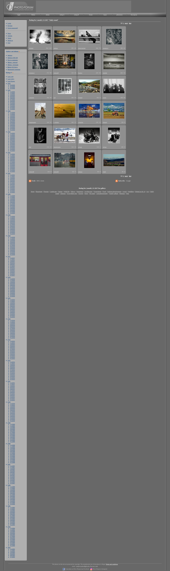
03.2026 (12, 85)
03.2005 (12, 521)
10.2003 (12, 552)
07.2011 (12, 390)
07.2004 (12, 536)
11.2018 (12, 239)
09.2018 (12, 242)
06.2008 (12, 454)
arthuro (56, 48)
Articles (10, 35)
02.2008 (12, 461)
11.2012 (12, 363)
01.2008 (12, 462)
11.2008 (12, 446)
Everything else (72, 193)
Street (32, 191)
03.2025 (12, 106)
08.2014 (12, 326)
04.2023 (12, 146)
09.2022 (12, 159)
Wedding (131, 191)
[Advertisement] (83, 6)
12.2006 (12, 486)
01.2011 (12, 400)
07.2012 (12, 370)
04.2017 (12, 270)
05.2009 (12, 435)
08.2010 (12, 410)
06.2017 (12, 267)
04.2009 (12, 437)
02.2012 (12, 377)
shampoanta (32, 122)
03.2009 (12, 438)
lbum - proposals (13, 65)
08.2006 (12, 493)
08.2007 (12, 472)
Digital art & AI (140, 191)
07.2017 (12, 266)
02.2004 (12, 544)
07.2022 (12, 162)
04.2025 (12, 104)
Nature (60, 191)
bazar (105, 15)
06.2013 (12, 350)
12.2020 (12, 195)
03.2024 (12, 126)
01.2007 (12, 483)
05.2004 (12, 539)
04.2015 (12, 312)
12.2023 (12, 133)
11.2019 (12, 218)
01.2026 (12, 88)
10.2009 (12, 427)
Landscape (53, 191)
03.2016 (12, 293)
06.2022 (12, 163)
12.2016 (12, 279)
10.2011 (12, 386)
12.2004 (12, 528)
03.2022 (12, 168)
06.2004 (12, 537)
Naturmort (80, 191)
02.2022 (12, 170)
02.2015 (12, 315)
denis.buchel (81, 48)
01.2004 (12, 545)
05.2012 (12, 373)
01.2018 (12, 254)
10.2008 (12, 448)
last (130, 23)
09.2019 (12, 221)
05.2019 (12, 227)
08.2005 (12, 514)
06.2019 (12, 226)
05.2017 (12, 269)
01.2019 (12, 233)
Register (10, 25)
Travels (80, 193)
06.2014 (12, 330)
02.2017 (12, 273)
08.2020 (12, 202)
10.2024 (12, 115)
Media (33, 15)
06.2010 (12, 413)
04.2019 (12, 229)
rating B (76, 15)
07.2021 (12, 182)
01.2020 (12, 213)
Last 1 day (11, 76)
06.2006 (12, 496)
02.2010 (12, 419)
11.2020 (12, 197)
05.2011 (12, 393)
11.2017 (12, 259)
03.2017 (12, 272)
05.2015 (12, 310)
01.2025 (12, 109)
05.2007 (12, 477)
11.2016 (12, 280)
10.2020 (12, 199)
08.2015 (12, 306)
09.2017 (12, 262)
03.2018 (12, 251)
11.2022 (12, 155)
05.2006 (12, 497)
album (47, 15)
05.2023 (12, 144)
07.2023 (12, 141)
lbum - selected (12, 62)
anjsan (80, 147)
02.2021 (12, 190)
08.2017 (12, 264)
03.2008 (12, 459)
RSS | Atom (40, 181)
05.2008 (12, 456)
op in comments (13, 60)
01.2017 (12, 275)
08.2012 (12, 368)
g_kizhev (56, 122)
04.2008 (12, 457)
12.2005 (12, 507)
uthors (10, 55)
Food (104, 191)
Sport (86, 193)
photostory (119, 15)
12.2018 (12, 237)
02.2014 (12, 336)
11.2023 (12, 135)
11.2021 (12, 176)
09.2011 (12, 387)
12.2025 (12, 91)
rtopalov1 (105, 48)
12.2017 (12, 258)
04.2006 (12, 499)
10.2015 (12, 302)
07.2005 (12, 515)
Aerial (125, 191)
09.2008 (12, 450)
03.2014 (12, 334)
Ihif (30, 147)
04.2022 (12, 166)
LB (54, 97)
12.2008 (12, 445)
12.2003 (12, 549)
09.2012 (12, 366)
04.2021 (12, 187)
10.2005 (12, 510)
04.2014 (12, 333)
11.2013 (12, 342)
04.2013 (12, 353)
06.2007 (12, 475)
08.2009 (12, 430)
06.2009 (12, 433)
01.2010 (12, 421)
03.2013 (12, 355)
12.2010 (12, 403)
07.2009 (12, 432)
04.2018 (12, 250)
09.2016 (12, 283)
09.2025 (12, 96)
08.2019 (12, 222)
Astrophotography (102, 193)
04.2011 (12, 395)
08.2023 (12, 139)
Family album (113, 193)
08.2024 (12, 119)
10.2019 (12, 219)
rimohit (105, 73)
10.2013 (12, 344)
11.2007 (12, 467)
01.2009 (12, 441)
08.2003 (12, 555)
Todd (104, 171)
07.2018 (12, 245)
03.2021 (12, 189)
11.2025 (12, 93)
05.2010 (12, 414)
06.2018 (12, 246)
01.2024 (12, 129)
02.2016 (12, 294)
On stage (92, 193)
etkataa (80, 171)
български (134, 15)
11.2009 (12, 426)
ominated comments (14, 69)
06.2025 (12, 101)
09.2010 (12, 408)
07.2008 (12, 453)
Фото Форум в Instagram (99, 569)
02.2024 (12, 128)
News (9, 33)
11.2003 (12, 550)
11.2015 (12, 301)
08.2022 (12, 160)
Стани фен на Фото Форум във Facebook (77, 569)
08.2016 (12, 285)
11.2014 (12, 322)
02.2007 (12, 481)
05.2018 (12, 248)
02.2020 (12, 211)
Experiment (97, 191)
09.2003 (12, 554)
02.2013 (12, 357)
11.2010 (12, 405)
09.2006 (12, 491)
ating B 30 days (13, 67)
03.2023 (12, 147)
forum (91, 15)
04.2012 (12, 374)
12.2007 (12, 466)
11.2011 (12, 384)
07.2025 (12, 99)
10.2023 (12, 136)
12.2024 (12, 112)
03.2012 (12, 376)
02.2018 (12, 253)
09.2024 (12, 117)
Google (128, 181)
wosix (104, 97)
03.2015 (12, 313)
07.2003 (12, 557)
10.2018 (12, 240)
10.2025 (12, 95)
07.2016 (12, 286)
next (126, 23)
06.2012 (12, 371)
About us (10, 40)
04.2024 (12, 125)
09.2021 (12, 179)
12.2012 (12, 362)
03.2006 (12, 501)
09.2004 (12, 533)
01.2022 (12, 171)
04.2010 (12, 416)
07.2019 (12, 224)
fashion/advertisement (114, 191)
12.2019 (12, 216)
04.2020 (12, 208)
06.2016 (12, 288)
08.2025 (12, 98)
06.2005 (12, 517)
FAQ (9, 43)
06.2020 (12, 205)
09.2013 (12, 346)
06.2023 (12, 142)
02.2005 (12, 523)
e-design (31, 97)
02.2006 (12, 502)
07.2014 (12, 328)
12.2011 (12, 382)
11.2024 (12, 114)
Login (9, 23)
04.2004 (12, 541)
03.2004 (12, 542)
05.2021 (12, 186)
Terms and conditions (112, 564)
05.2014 (12, 331)
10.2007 (12, 469)
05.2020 (12, 206)
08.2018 (12, 243)
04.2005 (12, 520)
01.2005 (12, 524)
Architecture (88, 191)
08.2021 (12, 181)
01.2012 (12, 379)
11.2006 (12, 488)
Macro (73, 191)
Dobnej (80, 97)
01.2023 (12, 150)
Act (148, 191)
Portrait (46, 191)
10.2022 (12, 157)
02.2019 (12, 232)
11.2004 (12, 530)
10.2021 (12, 178)
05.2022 (12, 165)
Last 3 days (11, 79)
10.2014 (12, 323)
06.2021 (12, 184)
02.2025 (12, 107)
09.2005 (12, 512)
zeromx (31, 48)
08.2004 (12, 534)
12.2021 (12, 175)
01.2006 (12, 504)
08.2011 (12, 389)
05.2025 (12, 102)
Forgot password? (13, 28)
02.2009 (12, 440)
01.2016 (12, 296)
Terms (9, 38)
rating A (62, 15)
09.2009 (12, 429)
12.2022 (12, 154)
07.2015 (12, 307)
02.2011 (12, 398)
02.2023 (12, 149)
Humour (122, 193)
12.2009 (12, 424)
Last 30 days (11, 81)
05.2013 (12, 352)
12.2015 (12, 299)
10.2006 (12, 490)
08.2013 (12, 347)
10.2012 (12, 365)
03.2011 (12, 397)
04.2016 (12, 291)
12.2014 (12, 320)
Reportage (39, 191)
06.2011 (12, 392)
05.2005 (12, 518)
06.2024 (12, 122)
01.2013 (12, 358)
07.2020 (12, 203)
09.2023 (12, 138)
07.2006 (12, 494)
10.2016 (12, 282)
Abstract (63, 193)
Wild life (67, 191)
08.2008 (12, 451)
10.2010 (12, 406)
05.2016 (12, 290)
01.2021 (12, 192)
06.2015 (12, 309)
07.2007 (12, 474)
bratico (80, 73)
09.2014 (12, 325)
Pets (127, 193)
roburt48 (56, 73)
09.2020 (12, 200)
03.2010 (12, 417)
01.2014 (12, 337)
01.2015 (12, 317)
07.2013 (12, 349)
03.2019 (12, 230)
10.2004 (12, 531)
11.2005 (12, 509)
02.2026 (12, 86)
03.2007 (12, 480)
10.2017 (12, 261)
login (18, 15)
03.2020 (12, 210)
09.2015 (12, 304)
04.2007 (12, 478)
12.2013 (12, 341)
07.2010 (12, 411)
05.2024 (12, 123)
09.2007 (12, 470)
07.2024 (12, 120)
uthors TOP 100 (13, 57)
